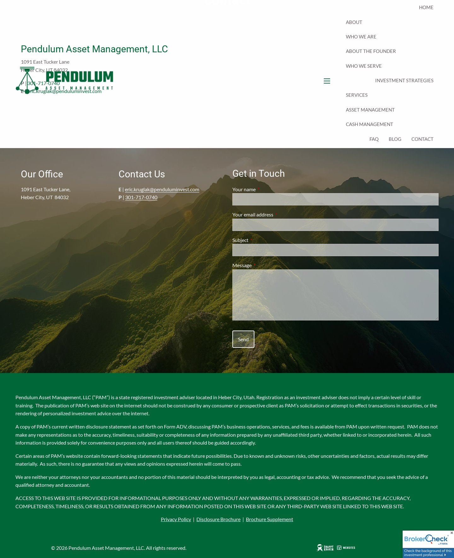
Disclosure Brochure (218, 519)
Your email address (275, 214)
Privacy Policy (176, 519)
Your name (266, 189)
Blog (395, 139)
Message (264, 265)
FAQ (374, 139)
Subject (263, 240)
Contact (422, 139)
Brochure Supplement (269, 519)
